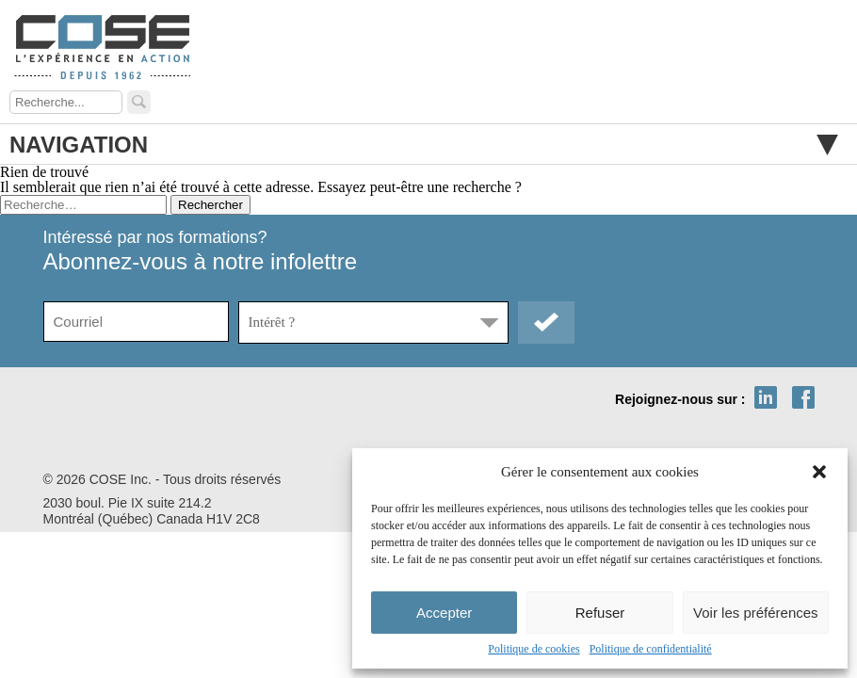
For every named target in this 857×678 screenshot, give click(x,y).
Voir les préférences (755, 613)
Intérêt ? (272, 322)
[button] (819, 471)
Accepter (444, 613)
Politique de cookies (533, 648)
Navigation (423, 144)
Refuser (600, 613)
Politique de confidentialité (651, 648)
